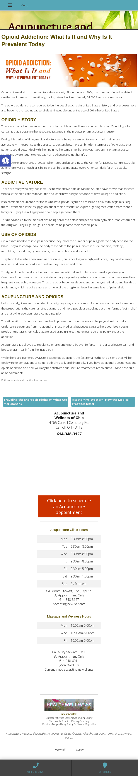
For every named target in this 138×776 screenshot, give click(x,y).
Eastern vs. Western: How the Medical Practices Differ (100, 402)
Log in (79, 749)
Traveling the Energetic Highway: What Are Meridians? (35, 402)
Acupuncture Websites (19, 734)
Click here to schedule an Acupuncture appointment (69, 506)
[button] (5, 161)
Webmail (60, 749)
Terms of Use (114, 734)
